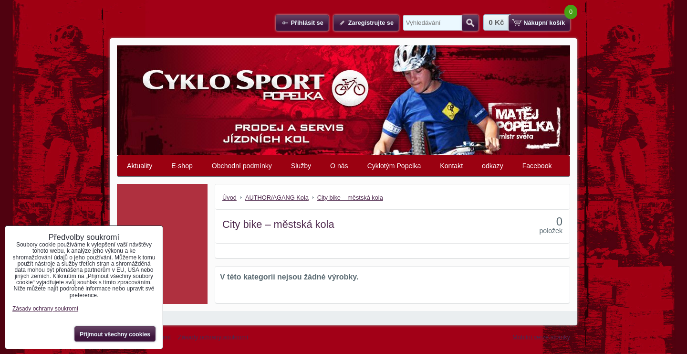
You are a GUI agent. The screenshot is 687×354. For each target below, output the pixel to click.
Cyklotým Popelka (394, 166)
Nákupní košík (544, 22)
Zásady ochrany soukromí (213, 337)
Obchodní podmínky (242, 166)
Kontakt (451, 166)
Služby (301, 166)
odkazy (492, 166)
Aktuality (139, 166)
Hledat (470, 23)
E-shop (182, 166)
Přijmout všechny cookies (115, 334)
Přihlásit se (307, 22)
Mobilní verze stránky (541, 337)
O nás (339, 166)
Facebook (537, 166)
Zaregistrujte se (371, 22)
